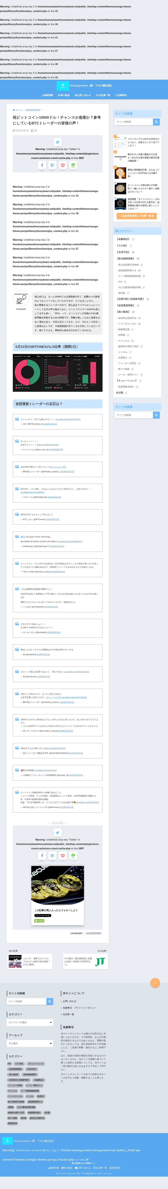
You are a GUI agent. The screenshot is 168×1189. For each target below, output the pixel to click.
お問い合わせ (83, 95)
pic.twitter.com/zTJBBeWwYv (70, 543)
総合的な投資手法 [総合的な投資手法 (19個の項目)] (37, 1121)
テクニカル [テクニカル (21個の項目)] (12, 1094)
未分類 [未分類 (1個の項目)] (47, 1115)
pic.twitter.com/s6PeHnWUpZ (76, 673)
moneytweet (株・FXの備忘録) (84, 85)
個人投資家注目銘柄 (130, 265)
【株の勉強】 (125, 312)
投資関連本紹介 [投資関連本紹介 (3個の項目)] (34, 1115)
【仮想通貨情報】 (93, 935)
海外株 (124, 293)
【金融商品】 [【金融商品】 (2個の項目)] (38, 1083)
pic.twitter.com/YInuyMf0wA (32, 494)
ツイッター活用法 (129, 363)
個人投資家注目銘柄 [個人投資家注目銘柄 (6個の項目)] (16, 1105)
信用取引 (125, 358)
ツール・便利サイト (130, 375)
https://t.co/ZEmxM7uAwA (48, 446)
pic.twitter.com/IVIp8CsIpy (45, 772)
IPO (122, 282)
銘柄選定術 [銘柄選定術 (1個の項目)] (12, 1126)
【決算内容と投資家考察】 (132, 299)
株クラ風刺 (126, 369)
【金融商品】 (125, 239)
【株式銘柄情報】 (128, 258)
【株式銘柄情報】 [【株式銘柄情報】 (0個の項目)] (30, 1077)
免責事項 (121, 95)
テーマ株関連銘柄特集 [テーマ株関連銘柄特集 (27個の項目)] (30, 1094)
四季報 (124, 335)
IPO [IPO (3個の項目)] (9, 1066)
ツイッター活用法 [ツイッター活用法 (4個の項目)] (15, 1088)
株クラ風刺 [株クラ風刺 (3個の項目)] (12, 1121)
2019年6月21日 (50, 425)
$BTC (23, 538)
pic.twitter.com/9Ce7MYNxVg (67, 420)
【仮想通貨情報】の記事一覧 (137, 216)
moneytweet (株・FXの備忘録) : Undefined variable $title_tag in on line (81, 1143)
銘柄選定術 (126, 329)
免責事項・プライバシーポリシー (80, 1011)
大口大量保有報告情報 (132, 287)
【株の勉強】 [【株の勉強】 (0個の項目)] (13, 1077)
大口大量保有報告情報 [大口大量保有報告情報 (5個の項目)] (26, 1110)
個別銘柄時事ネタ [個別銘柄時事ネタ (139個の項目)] (35, 1105)
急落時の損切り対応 (130, 346)
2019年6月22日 (54, 498)
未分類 (122, 393)
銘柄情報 (47, 95)
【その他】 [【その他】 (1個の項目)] (19, 1066)
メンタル (125, 352)
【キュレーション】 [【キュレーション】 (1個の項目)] (36, 1066)
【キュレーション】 (129, 381)
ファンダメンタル (129, 324)
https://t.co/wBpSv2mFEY (55, 749)
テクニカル (126, 341)
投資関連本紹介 (128, 387)
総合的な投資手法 (129, 318)
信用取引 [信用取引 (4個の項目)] (40, 1099)
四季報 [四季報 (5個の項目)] (10, 1110)
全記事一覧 (103, 95)
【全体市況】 (125, 252)
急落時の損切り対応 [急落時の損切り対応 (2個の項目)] (16, 1115)
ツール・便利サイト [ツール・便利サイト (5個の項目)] (34, 1088)
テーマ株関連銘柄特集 (132, 276)
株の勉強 (64, 95)
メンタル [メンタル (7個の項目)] (29, 1099)
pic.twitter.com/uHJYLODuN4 (74, 698)
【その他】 (124, 246)
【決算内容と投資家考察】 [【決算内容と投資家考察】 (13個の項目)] (19, 1083)
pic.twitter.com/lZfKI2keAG (87, 804)
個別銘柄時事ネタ (129, 270)
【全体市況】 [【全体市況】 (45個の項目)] (31, 1072)
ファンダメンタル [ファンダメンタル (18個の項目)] (15, 1099)
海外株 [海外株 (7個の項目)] (23, 1121)
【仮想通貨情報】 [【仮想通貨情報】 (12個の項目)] (15, 1072)
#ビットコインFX (58, 468)
